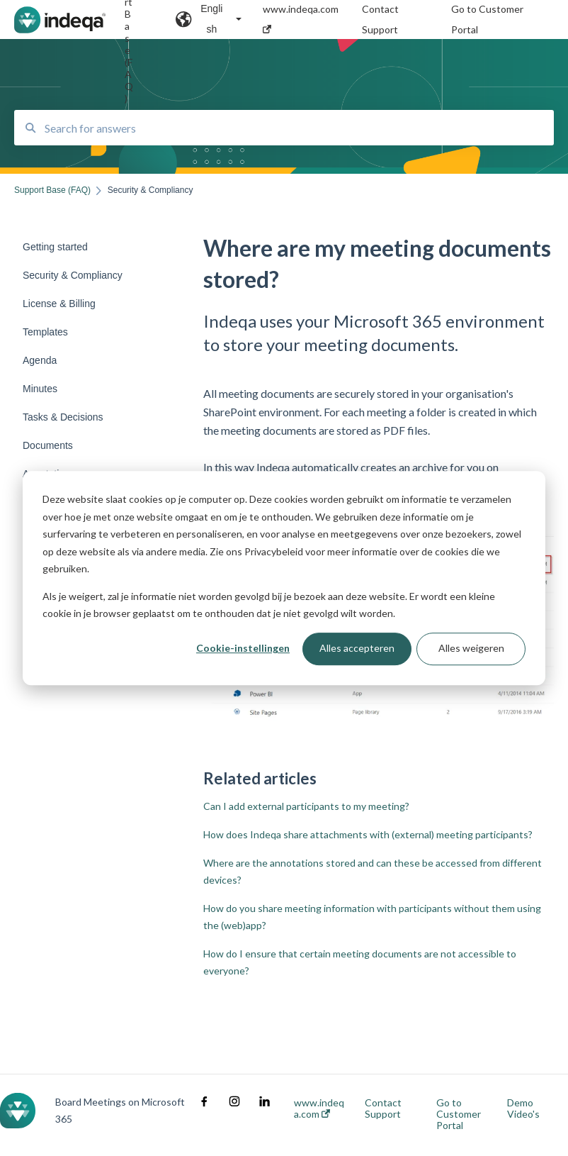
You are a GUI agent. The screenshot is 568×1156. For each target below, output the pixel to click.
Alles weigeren (471, 649)
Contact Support (383, 1108)
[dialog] (284, 578)
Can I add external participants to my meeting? (306, 806)
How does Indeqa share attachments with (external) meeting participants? (368, 834)
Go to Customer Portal (458, 1114)
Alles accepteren (356, 649)
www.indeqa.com (319, 1108)
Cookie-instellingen (243, 649)
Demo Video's (523, 1108)
